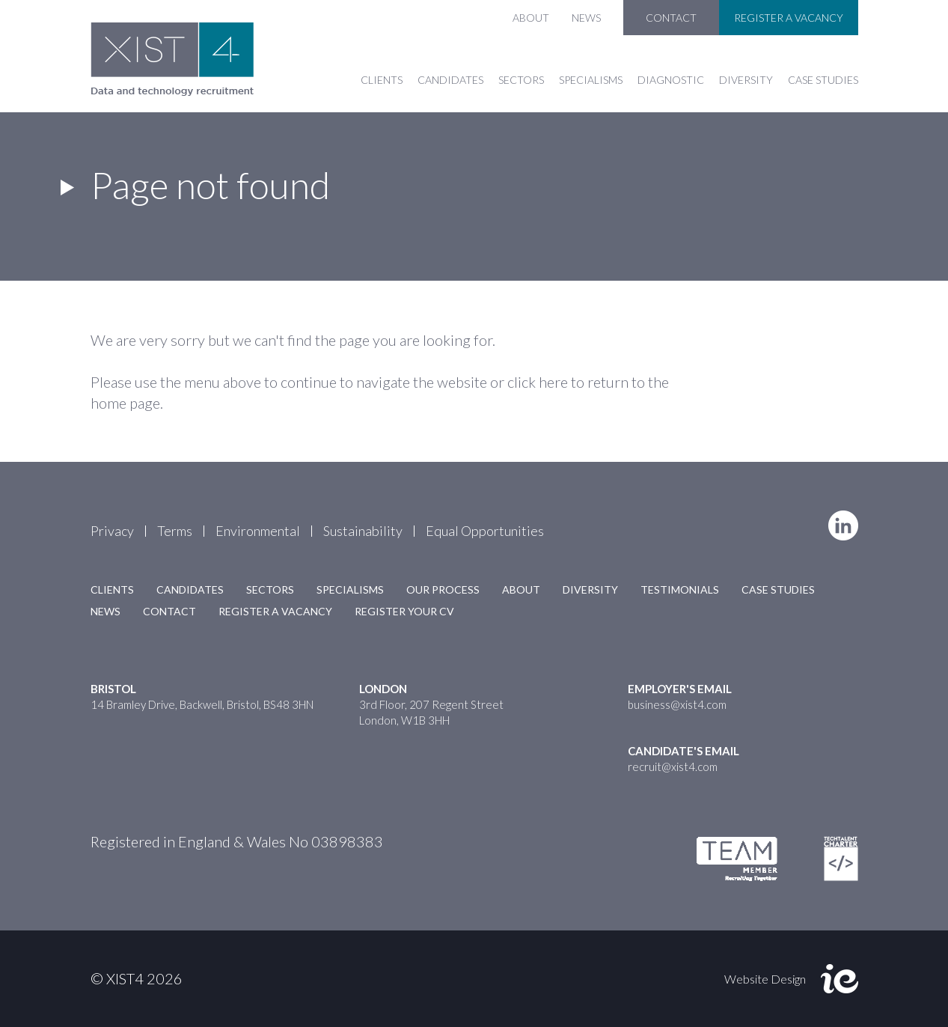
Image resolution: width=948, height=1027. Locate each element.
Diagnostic (670, 79)
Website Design (765, 979)
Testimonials (679, 589)
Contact (671, 17)
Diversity (746, 79)
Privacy (112, 530)
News (586, 17)
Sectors (270, 589)
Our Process (443, 589)
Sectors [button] (521, 79)
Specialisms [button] (591, 79)
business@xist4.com (677, 704)
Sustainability (363, 530)
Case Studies (823, 79)
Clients (382, 79)
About (531, 17)
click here (537, 382)
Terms (174, 530)
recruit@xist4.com (673, 766)
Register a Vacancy (788, 17)
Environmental (257, 530)
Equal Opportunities (485, 530)
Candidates (450, 79)
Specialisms (350, 589)
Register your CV (404, 611)
